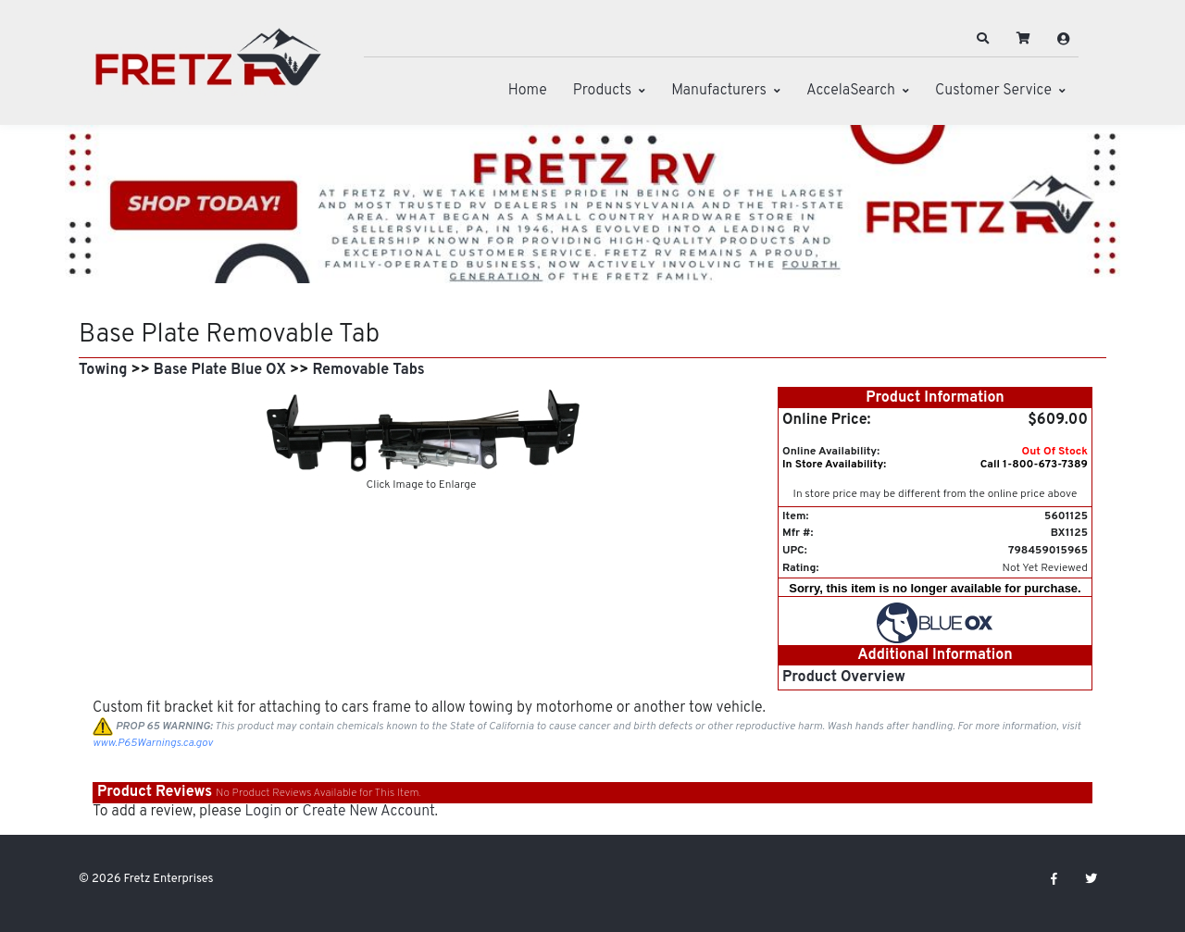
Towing (103, 370)
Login (262, 811)
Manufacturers (719, 90)
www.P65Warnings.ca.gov (153, 743)
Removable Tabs (368, 370)
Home (527, 90)
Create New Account (368, 811)
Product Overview (843, 677)
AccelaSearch (850, 90)
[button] (983, 39)
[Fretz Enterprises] (208, 67)
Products (602, 90)
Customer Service (993, 90)
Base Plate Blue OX (220, 370)
